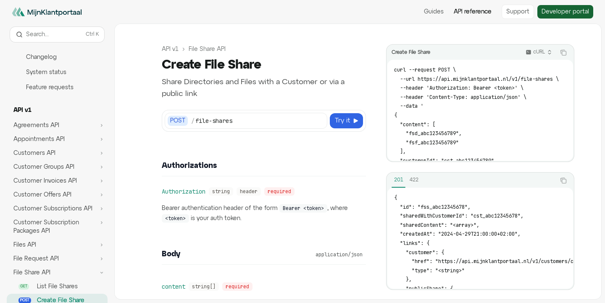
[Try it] (346, 120)
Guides (434, 12)
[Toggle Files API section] (57, 245)
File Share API (207, 49)
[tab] (398, 180)
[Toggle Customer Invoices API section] (57, 181)
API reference (473, 12)
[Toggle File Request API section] (57, 259)
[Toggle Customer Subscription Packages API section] (57, 227)
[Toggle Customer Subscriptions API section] (57, 208)
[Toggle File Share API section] (57, 272)
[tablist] (471, 180)
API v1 (170, 49)
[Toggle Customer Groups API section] (57, 167)
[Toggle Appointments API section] (57, 139)
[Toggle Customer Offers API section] (57, 195)
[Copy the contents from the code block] (563, 52)
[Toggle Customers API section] (57, 153)
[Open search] (57, 34)
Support (517, 12)
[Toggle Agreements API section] (57, 125)
